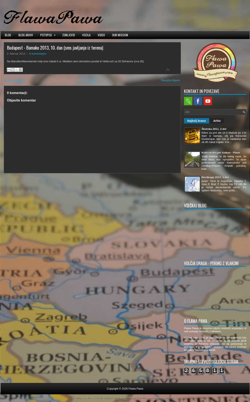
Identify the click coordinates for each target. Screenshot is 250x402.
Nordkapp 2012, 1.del (215, 177)
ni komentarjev (37, 53)
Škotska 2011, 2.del (214, 129)
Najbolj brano (196, 120)
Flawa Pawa (136, 388)
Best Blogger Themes (135, 397)
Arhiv (217, 120)
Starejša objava (170, 80)
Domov (92, 80)
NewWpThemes (94, 397)
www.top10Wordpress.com (160, 397)
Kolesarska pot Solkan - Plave (221, 152)
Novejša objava (14, 80)
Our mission (120, 35)
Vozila (86, 35)
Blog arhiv (25, 35)
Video (101, 35)
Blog (8, 35)
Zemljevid (68, 35)
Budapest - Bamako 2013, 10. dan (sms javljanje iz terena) (55, 47)
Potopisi (49, 34)
